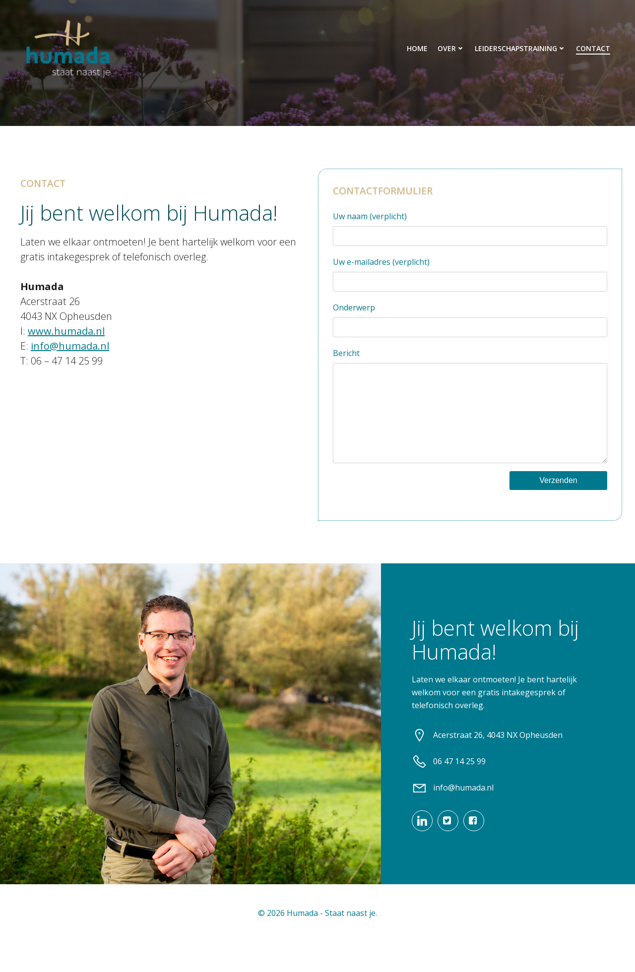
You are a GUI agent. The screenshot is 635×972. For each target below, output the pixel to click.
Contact (593, 48)
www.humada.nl (65, 333)
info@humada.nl (69, 348)
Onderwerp (470, 322)
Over (451, 48)
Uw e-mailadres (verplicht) (470, 276)
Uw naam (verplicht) (470, 230)
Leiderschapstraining (521, 48)
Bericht (470, 418)
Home (417, 48)
